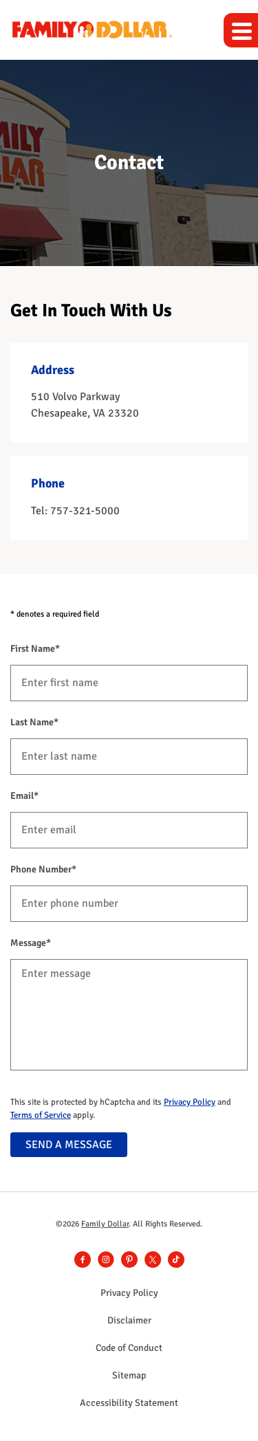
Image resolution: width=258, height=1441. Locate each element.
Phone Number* (43, 869)
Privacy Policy (189, 1102)
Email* (24, 796)
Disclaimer (129, 1321)
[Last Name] (129, 756)
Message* (30, 943)
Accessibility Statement (129, 1403)
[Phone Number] (129, 904)
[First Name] (129, 683)
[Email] (129, 830)
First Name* (35, 648)
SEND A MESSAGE (68, 1145)
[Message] (129, 1014)
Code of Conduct (129, 1348)
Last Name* (34, 722)
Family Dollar (105, 1224)
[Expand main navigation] (241, 30)
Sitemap (129, 1375)
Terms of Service (40, 1115)
